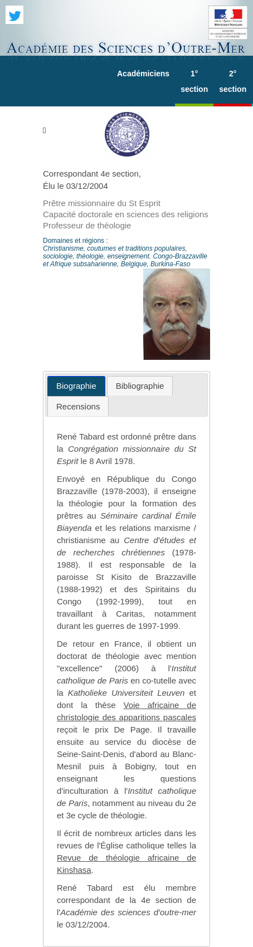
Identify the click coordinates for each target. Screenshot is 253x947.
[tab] (76, 386)
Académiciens (143, 73)
